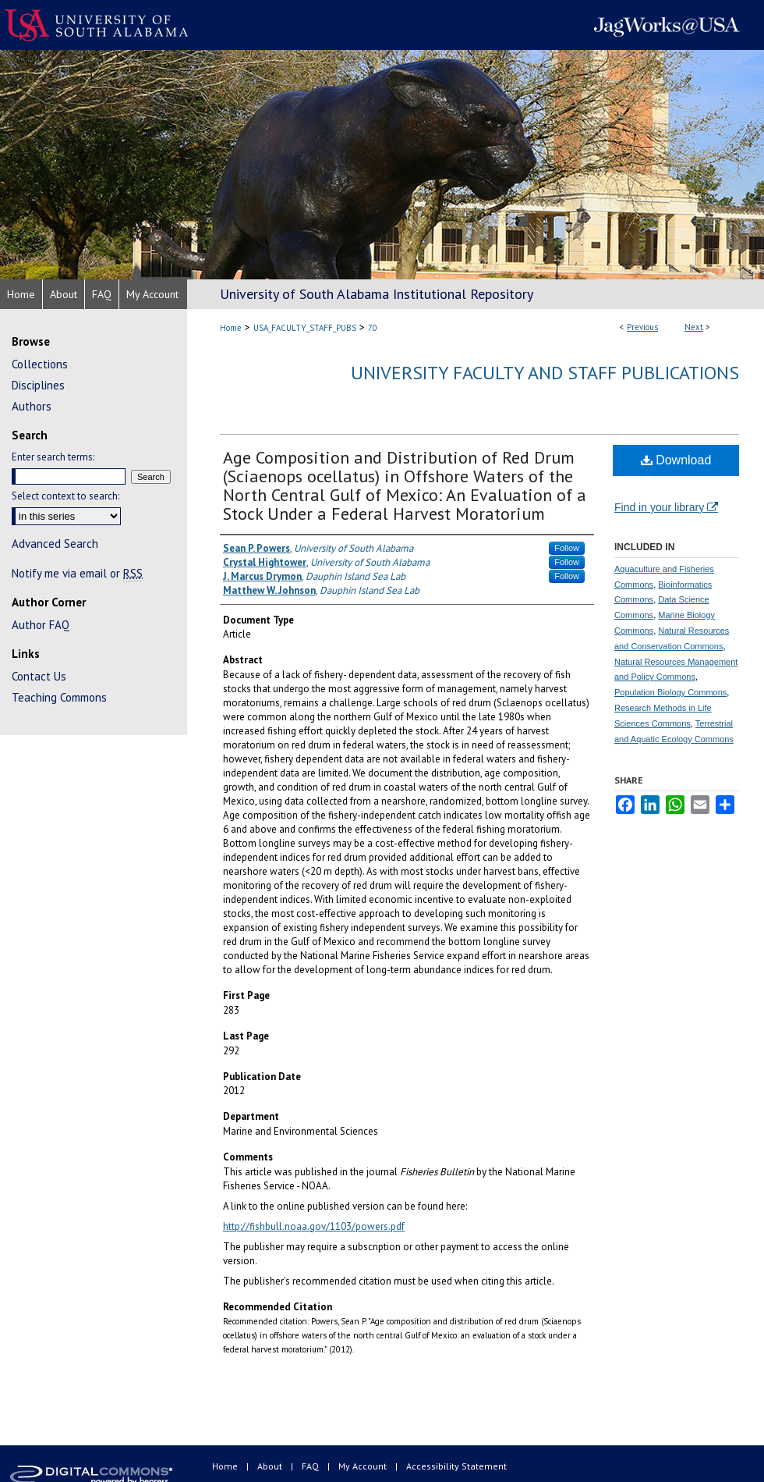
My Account (363, 1466)
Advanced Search (55, 543)
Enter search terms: (53, 457)
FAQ (311, 1466)
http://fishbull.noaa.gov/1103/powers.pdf (314, 1226)
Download (676, 460)
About (271, 1466)
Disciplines (38, 385)
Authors (31, 406)
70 (372, 327)
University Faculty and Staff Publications (545, 373)
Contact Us (39, 676)
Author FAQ (40, 624)
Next (693, 327)
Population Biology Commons (670, 692)
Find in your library (666, 507)
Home (231, 327)
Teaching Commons (59, 697)
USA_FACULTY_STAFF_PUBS (304, 327)
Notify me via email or (77, 573)
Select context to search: (65, 496)
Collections (40, 364)
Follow (566, 548)
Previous (642, 327)
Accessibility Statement (456, 1466)
